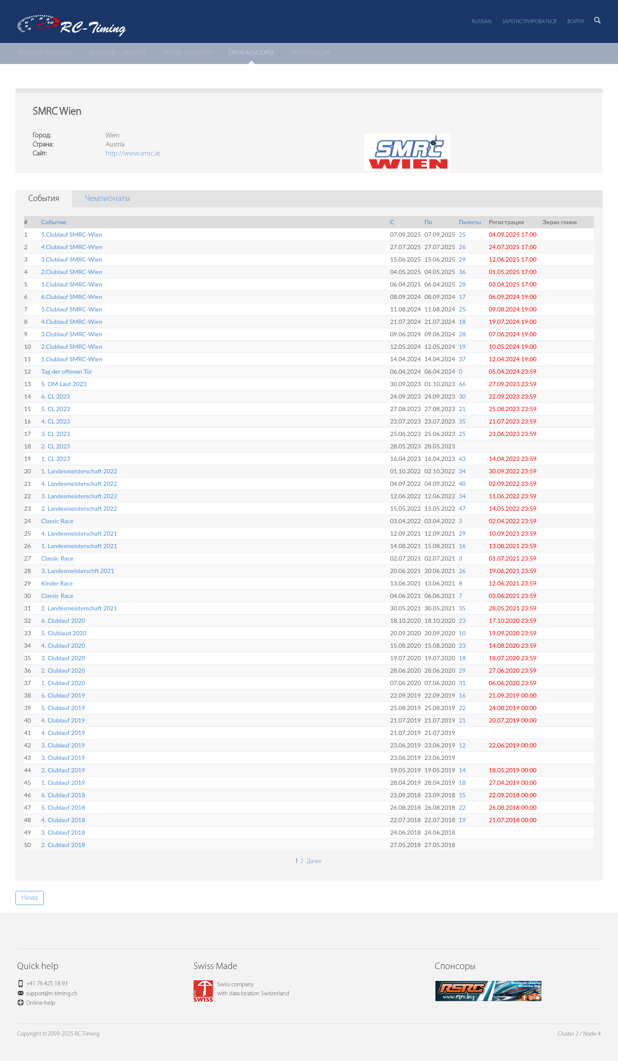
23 (462, 620)
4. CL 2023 (55, 421)
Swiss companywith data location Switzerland (241, 989)
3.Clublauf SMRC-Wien (71, 259)
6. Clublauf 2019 (63, 695)
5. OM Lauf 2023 (63, 383)
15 (462, 795)
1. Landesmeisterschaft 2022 (79, 471)
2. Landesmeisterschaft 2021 (79, 608)
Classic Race (57, 520)
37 (462, 359)
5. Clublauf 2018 (63, 807)
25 (462, 234)
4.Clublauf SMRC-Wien (71, 246)
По (428, 222)
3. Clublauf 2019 (63, 745)
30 (462, 396)
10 (462, 633)
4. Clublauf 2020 (63, 645)
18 (462, 321)
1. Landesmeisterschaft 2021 (79, 545)
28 (462, 284)
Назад (29, 897)
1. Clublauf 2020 (63, 682)
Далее (314, 861)
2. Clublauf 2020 (63, 670)
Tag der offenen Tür (66, 371)
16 (462, 545)
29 (462, 259)
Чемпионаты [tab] (107, 199)
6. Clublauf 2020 (63, 620)
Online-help (40, 1003)
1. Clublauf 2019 (63, 782)
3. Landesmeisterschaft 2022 (79, 496)
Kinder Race (57, 583)
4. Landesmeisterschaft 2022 (79, 483)
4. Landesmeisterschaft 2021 (79, 533)
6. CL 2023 (55, 396)
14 (462, 770)
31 (462, 682)
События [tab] (43, 199)
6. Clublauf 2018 (63, 795)
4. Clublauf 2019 (63, 720)
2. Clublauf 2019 (63, 770)
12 (462, 745)
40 (462, 483)
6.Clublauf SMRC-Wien (71, 296)
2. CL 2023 (55, 446)
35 (462, 421)
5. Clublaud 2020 (63, 633)
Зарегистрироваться (529, 21)
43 (462, 458)
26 (462, 246)
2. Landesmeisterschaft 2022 (79, 508)
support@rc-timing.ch (52, 994)
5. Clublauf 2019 (63, 707)
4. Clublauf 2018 (63, 819)
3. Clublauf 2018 (63, 832)
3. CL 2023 (55, 433)
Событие (53, 222)
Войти (575, 21)
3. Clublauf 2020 (63, 658)
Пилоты (470, 222)
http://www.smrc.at (133, 153)
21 (462, 408)
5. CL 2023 (55, 408)
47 (462, 508)
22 (462, 707)
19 (462, 346)
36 (462, 271)
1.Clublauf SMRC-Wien (71, 284)
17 (462, 296)
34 (462, 471)
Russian (481, 21)
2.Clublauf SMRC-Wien (71, 271)
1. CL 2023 (55, 458)
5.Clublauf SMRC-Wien (71, 234)
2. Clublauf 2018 (63, 844)
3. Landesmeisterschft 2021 (77, 570)
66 (462, 383)
